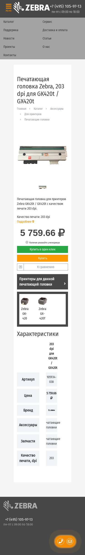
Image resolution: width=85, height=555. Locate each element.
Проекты (9, 47)
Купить (42, 258)
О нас (46, 47)
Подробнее (25, 222)
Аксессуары (56, 108)
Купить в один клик (43, 249)
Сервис (47, 22)
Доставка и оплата (55, 30)
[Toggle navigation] (9, 7)
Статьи (47, 38)
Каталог (8, 22)
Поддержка (10, 30)
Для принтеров (32, 114)
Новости (9, 38)
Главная (21, 108)
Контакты (9, 55)
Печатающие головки (36, 119)
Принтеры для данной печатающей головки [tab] (42, 282)
